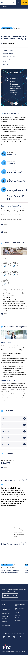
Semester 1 (5, 418)
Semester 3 (5, 431)
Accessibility (18, 620)
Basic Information (7, 53)
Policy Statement (19, 617)
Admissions (5, 606)
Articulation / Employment (9, 59)
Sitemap (17, 612)
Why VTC (4, 619)
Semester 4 (5, 438)
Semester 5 (5, 444)
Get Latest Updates (10, 595)
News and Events (6, 613)
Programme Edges (7, 50)
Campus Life (5, 616)
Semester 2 (5, 425)
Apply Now (24, 2)
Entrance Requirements (8, 56)
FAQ (16, 623)
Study (3, 604)
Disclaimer (17, 615)
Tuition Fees (5, 65)
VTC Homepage (6, 625)
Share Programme (7, 44)
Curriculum (5, 62)
